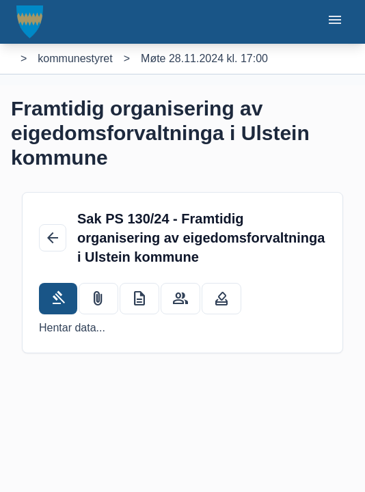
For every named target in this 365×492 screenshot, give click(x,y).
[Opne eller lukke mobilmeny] (335, 22)
